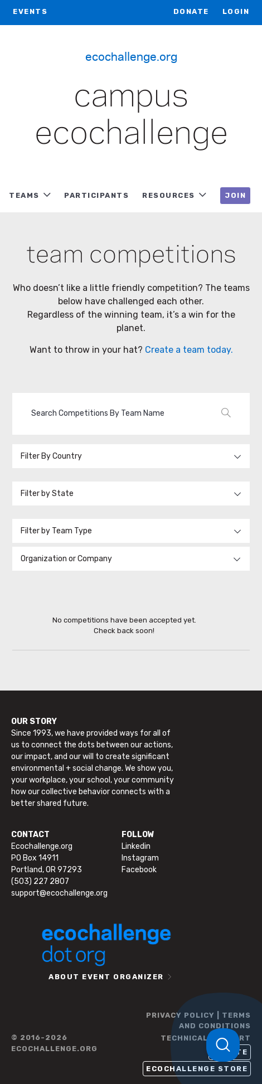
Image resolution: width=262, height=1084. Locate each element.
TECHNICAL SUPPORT (206, 1038)
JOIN (235, 195)
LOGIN (236, 11)
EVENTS (30, 11)
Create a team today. (189, 349)
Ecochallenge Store (197, 1068)
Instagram (140, 858)
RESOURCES (168, 195)
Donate (191, 11)
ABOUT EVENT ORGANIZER (106, 977)
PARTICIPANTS (96, 195)
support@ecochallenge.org (59, 893)
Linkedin (136, 846)
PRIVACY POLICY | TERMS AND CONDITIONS (198, 1020)
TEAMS (24, 195)
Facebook (139, 869)
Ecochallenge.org (131, 56)
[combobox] (131, 559)
